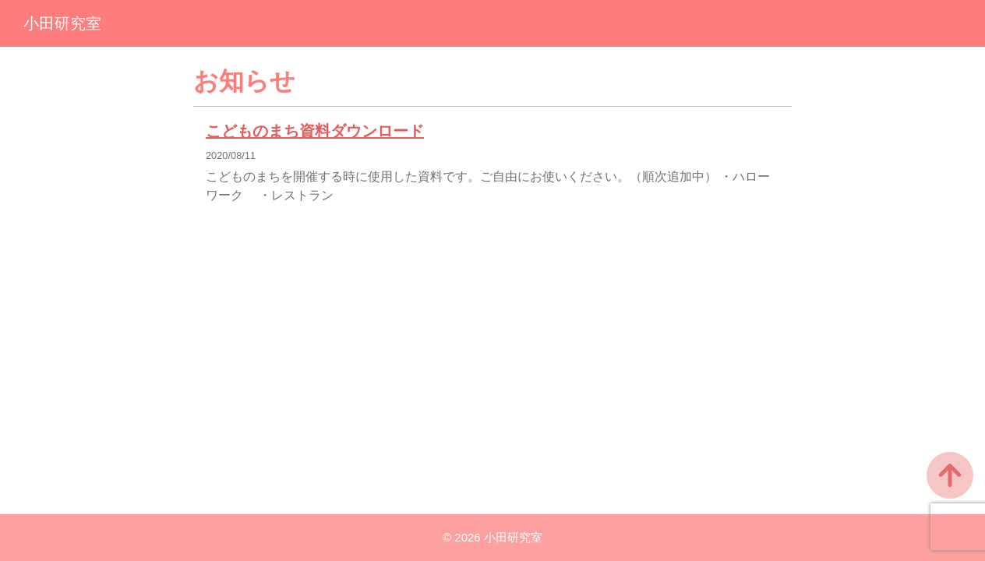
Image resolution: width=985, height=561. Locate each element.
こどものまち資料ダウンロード (315, 130)
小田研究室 (62, 23)
